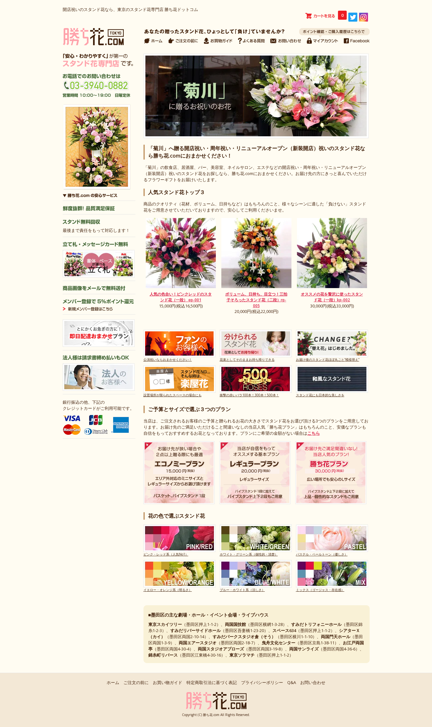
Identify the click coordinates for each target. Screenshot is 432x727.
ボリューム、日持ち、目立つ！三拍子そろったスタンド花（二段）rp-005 (256, 299)
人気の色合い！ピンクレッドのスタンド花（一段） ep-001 (181, 297)
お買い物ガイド (167, 682)
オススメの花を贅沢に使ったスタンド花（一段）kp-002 (332, 297)
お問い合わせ (312, 682)
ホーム (113, 682)
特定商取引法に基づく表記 (211, 682)
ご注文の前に (136, 682)
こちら (313, 433)
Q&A (291, 682)
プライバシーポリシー (262, 682)
